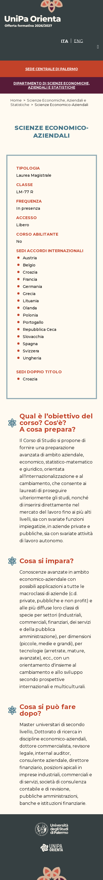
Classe (24, 184)
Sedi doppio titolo (39, 371)
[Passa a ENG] (78, 41)
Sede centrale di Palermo (51, 69)
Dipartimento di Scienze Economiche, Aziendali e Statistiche (51, 85)
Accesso (26, 217)
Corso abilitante (37, 234)
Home (16, 100)
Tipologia (28, 168)
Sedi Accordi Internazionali (49, 250)
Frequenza (29, 201)
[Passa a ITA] (64, 41)
